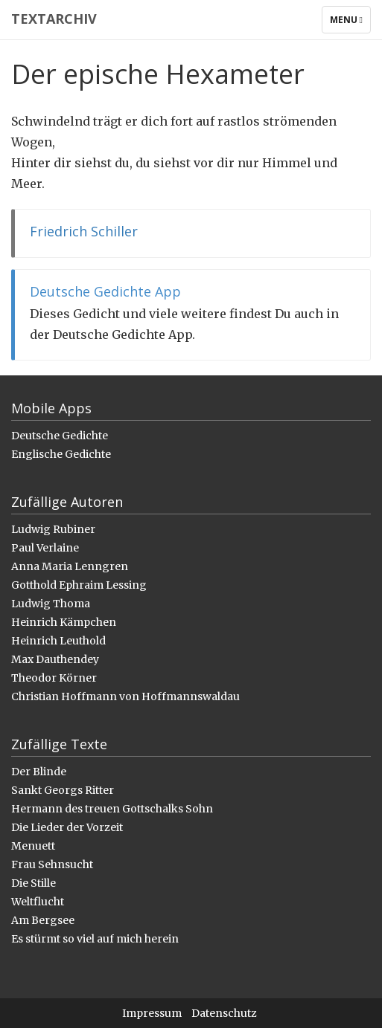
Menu (350, 23)
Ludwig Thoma (50, 603)
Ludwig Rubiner (53, 529)
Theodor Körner (54, 678)
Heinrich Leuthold (58, 640)
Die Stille (33, 883)
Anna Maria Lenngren (69, 566)
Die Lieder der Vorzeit (67, 827)
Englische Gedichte (61, 454)
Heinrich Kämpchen (63, 622)
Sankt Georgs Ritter (62, 790)
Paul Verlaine (45, 548)
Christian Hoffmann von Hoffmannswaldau (125, 696)
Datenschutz (224, 1013)
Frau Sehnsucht (52, 864)
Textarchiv (54, 19)
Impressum (152, 1013)
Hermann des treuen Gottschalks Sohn (112, 808)
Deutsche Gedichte (59, 435)
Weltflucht (37, 901)
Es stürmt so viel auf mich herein (95, 938)
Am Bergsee (42, 920)
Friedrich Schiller (84, 231)
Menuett (33, 846)
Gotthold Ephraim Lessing (79, 585)
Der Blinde (38, 771)
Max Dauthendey (55, 659)
